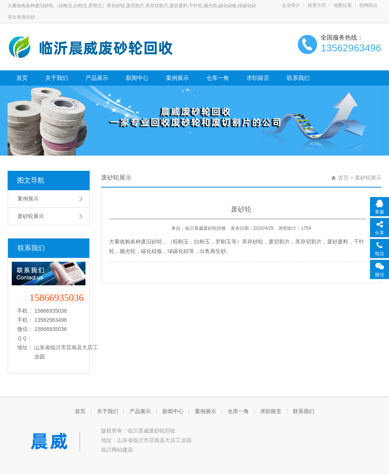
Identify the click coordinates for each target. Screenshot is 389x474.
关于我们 (56, 78)
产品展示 (96, 78)
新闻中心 (137, 78)
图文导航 (30, 180)
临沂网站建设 (117, 450)
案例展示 (177, 78)
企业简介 (291, 5)
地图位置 (343, 5)
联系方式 (317, 5)
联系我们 (298, 78)
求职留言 (258, 78)
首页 (22, 78)
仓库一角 (217, 78)
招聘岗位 (368, 5)
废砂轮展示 (30, 216)
